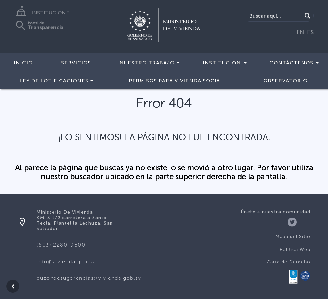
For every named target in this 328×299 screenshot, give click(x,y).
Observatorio (285, 81)
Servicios (76, 63)
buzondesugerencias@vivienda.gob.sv (89, 278)
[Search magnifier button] (307, 15)
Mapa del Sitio (292, 236)
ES (310, 32)
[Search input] (275, 15)
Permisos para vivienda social (176, 81)
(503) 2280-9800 (61, 245)
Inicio (23, 63)
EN (300, 32)
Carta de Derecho (288, 262)
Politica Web (295, 249)
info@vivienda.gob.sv (66, 262)
